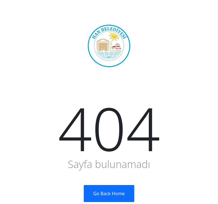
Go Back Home (109, 193)
